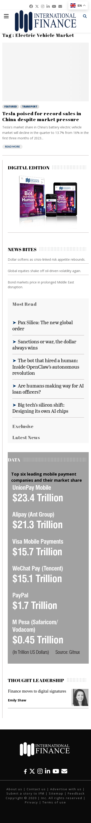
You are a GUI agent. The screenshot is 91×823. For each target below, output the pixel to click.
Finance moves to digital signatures (37, 691)
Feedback (76, 793)
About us (14, 789)
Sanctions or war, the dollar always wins (44, 344)
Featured (10, 106)
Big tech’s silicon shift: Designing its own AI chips (40, 407)
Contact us (36, 789)
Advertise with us (66, 789)
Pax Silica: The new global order (42, 325)
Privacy (31, 802)
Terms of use (54, 802)
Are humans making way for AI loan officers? (48, 388)
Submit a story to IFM (25, 793)
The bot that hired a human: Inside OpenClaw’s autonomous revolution (45, 366)
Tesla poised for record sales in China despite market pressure (41, 116)
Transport (29, 106)
